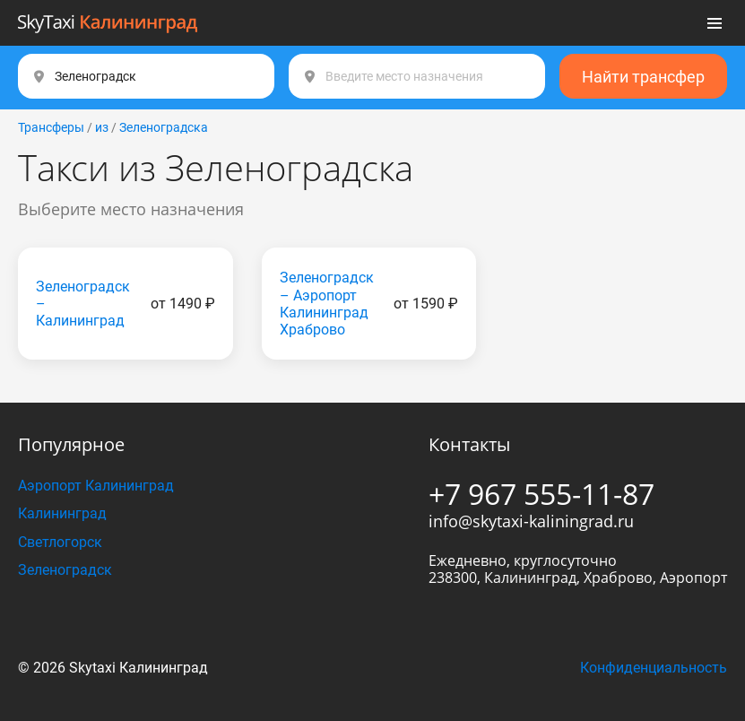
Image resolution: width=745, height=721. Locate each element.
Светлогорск (60, 542)
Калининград (62, 513)
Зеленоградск (65, 569)
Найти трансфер (643, 76)
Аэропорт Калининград (96, 485)
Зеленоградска (163, 127)
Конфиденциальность (653, 667)
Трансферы (51, 127)
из (101, 127)
